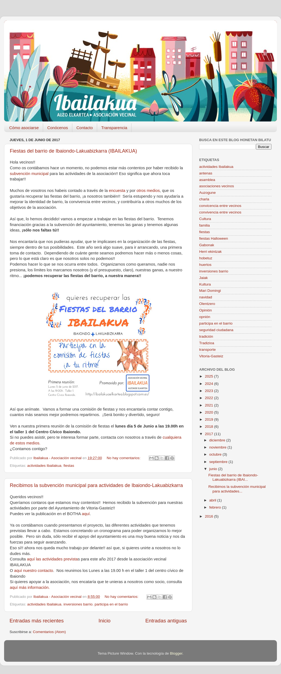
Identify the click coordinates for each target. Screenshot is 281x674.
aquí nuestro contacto (33, 570)
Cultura (205, 219)
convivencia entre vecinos (220, 212)
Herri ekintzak (210, 252)
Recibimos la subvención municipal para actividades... (237, 489)
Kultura (205, 284)
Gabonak (206, 245)
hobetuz (205, 258)
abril (213, 500)
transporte (207, 350)
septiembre (219, 462)
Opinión (205, 310)
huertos (205, 265)
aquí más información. (30, 587)
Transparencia (114, 127)
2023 (209, 391)
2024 (209, 384)
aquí (86, 514)
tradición (206, 336)
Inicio (104, 620)
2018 (209, 426)
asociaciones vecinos (216, 186)
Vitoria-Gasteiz (211, 356)
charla (204, 199)
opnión (204, 317)
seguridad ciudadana (216, 330)
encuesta (117, 190)
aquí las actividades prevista (52, 559)
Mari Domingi (210, 291)
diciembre (217, 440)
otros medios (148, 190)
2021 (209, 405)
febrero (215, 507)
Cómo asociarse (24, 127)
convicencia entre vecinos (220, 206)
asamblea (207, 180)
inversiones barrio (78, 604)
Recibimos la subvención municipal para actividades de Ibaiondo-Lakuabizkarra (96, 485)
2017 (209, 434)
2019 (209, 419)
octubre (216, 454)
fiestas (69, 466)
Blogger (176, 653)
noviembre (218, 447)
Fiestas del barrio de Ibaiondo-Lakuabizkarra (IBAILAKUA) (73, 151)
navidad (205, 297)
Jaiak (203, 278)
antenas (205, 173)
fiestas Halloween (213, 238)
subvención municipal (30, 173)
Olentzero (207, 304)
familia (204, 225)
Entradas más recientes (37, 620)
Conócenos (57, 127)
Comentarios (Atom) (49, 632)
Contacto (84, 127)
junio (213, 469)
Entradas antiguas (166, 620)
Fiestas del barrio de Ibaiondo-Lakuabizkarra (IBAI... (233, 477)
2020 (209, 412)
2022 (209, 398)
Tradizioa (206, 343)
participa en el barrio (111, 604)
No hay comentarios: (124, 458)
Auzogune (207, 193)
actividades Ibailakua (44, 466)
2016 (209, 516)
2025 (209, 376)
